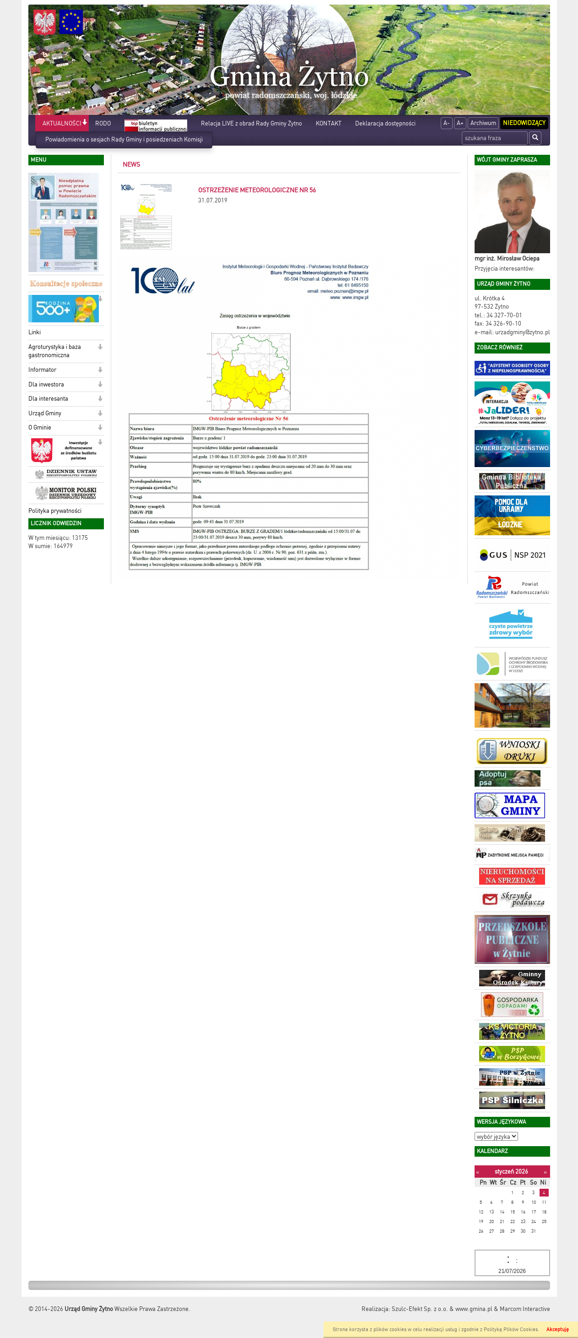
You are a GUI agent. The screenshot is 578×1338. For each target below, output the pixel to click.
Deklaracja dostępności (385, 123)
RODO (103, 123)
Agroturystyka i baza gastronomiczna (54, 351)
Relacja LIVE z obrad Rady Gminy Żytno (251, 123)
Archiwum (483, 123)
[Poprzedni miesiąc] (477, 1172)
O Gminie (39, 427)
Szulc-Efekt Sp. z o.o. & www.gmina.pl (442, 1308)
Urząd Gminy (44, 413)
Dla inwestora (46, 384)
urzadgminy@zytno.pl (522, 332)
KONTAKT (328, 123)
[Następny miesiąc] (545, 1172)
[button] (84, 123)
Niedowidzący (524, 123)
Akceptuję (557, 1330)
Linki (34, 332)
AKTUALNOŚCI (62, 123)
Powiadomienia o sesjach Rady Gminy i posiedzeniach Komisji (124, 139)
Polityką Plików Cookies (511, 1330)
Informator (42, 369)
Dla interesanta (48, 398)
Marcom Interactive (525, 1308)
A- (446, 123)
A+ (460, 123)
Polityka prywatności (54, 510)
